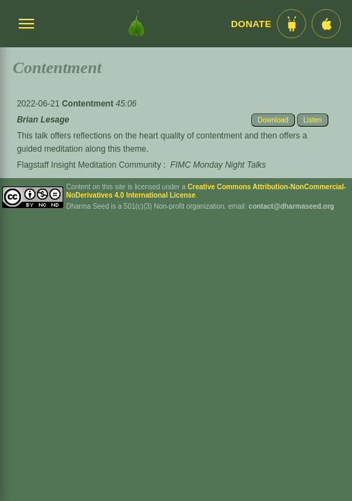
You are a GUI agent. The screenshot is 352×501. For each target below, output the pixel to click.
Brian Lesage (43, 120)
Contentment (88, 104)
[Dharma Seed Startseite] (136, 23)
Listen (312, 120)
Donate (251, 24)
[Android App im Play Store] (291, 23)
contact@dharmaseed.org (291, 206)
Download (272, 120)
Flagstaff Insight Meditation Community (89, 165)
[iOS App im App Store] (326, 23)
